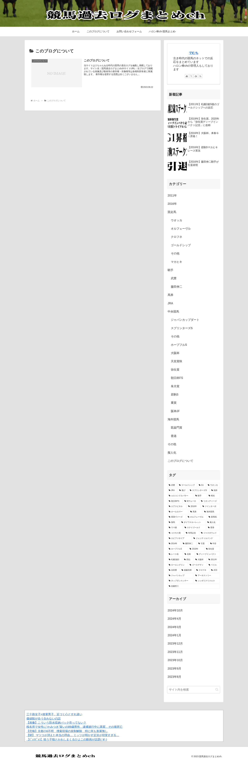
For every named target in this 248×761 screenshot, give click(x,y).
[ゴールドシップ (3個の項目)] (187, 485)
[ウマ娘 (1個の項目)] (175, 527)
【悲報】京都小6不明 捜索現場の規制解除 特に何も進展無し (67, 731)
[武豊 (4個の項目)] (172, 485)
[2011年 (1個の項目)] (213, 559)
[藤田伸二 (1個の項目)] (188, 543)
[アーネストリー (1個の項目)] (207, 575)
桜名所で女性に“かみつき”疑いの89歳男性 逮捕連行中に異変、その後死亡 (74, 726)
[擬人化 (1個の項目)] (213, 522)
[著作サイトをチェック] (187, 76)
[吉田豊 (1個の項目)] (173, 570)
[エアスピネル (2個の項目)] (176, 506)
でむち (193, 53)
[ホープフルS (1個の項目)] (177, 549)
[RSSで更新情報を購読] (200, 76)
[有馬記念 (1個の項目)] (191, 533)
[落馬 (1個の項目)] (173, 522)
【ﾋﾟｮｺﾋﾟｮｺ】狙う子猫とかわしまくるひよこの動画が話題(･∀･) (66, 739)
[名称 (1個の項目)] (189, 554)
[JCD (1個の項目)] (215, 570)
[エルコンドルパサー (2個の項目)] (180, 495)
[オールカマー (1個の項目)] (177, 511)
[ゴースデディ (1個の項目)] (197, 565)
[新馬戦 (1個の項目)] (213, 517)
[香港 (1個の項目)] (213, 527)
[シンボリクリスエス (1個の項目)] (207, 580)
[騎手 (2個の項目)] (200, 495)
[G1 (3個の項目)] (201, 485)
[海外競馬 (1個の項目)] (211, 511)
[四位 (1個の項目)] (188, 559)
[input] (193, 689)
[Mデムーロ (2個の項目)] (191, 501)
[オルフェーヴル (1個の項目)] (196, 517)
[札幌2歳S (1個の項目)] (174, 559)
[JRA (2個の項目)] (172, 490)
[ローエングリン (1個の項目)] (177, 565)
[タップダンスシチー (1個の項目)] (180, 580)
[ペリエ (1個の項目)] (213, 565)
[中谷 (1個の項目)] (214, 543)
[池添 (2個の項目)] (215, 490)
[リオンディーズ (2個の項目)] (210, 501)
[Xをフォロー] (191, 76)
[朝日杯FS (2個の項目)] (174, 501)
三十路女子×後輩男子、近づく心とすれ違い (54, 714)
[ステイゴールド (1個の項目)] (194, 527)
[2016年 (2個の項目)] (193, 506)
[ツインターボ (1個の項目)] (210, 506)
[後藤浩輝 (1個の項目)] (187, 570)
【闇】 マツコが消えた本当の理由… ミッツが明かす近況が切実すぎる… (72, 735)
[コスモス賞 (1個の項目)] (175, 533)
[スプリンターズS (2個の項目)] (198, 490)
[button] (217, 689)
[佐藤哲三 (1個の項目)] (193, 586)
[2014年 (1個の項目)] (174, 543)
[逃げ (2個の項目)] (183, 490)
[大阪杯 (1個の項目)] (200, 559)
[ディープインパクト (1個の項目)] (207, 554)
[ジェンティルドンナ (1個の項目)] (206, 538)
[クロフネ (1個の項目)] (202, 570)
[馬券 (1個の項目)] (195, 511)
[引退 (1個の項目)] (202, 543)
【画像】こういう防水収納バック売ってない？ (56, 722)
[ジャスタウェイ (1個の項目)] (210, 533)
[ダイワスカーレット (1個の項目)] (192, 522)
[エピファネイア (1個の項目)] (179, 538)
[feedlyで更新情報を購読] (196, 76)
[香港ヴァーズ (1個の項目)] (176, 517)
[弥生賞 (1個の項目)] (212, 549)
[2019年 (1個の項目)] (196, 549)
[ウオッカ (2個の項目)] (213, 485)
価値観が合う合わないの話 (43, 718)
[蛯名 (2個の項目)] (213, 495)
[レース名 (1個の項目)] (175, 554)
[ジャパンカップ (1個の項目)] (180, 575)
